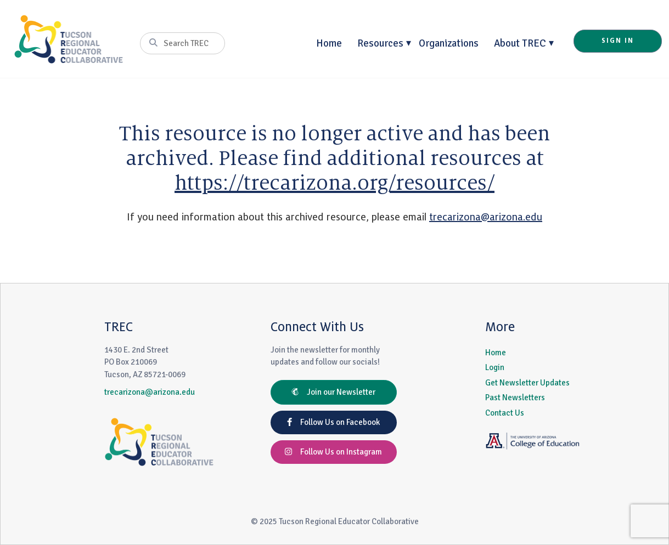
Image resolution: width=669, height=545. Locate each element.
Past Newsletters (515, 397)
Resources (380, 43)
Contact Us (504, 413)
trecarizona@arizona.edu (485, 217)
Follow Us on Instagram (333, 452)
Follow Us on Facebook (333, 422)
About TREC (520, 43)
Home (329, 43)
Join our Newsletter (333, 392)
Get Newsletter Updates (527, 383)
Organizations (449, 43)
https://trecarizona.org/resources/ (334, 183)
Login (494, 367)
